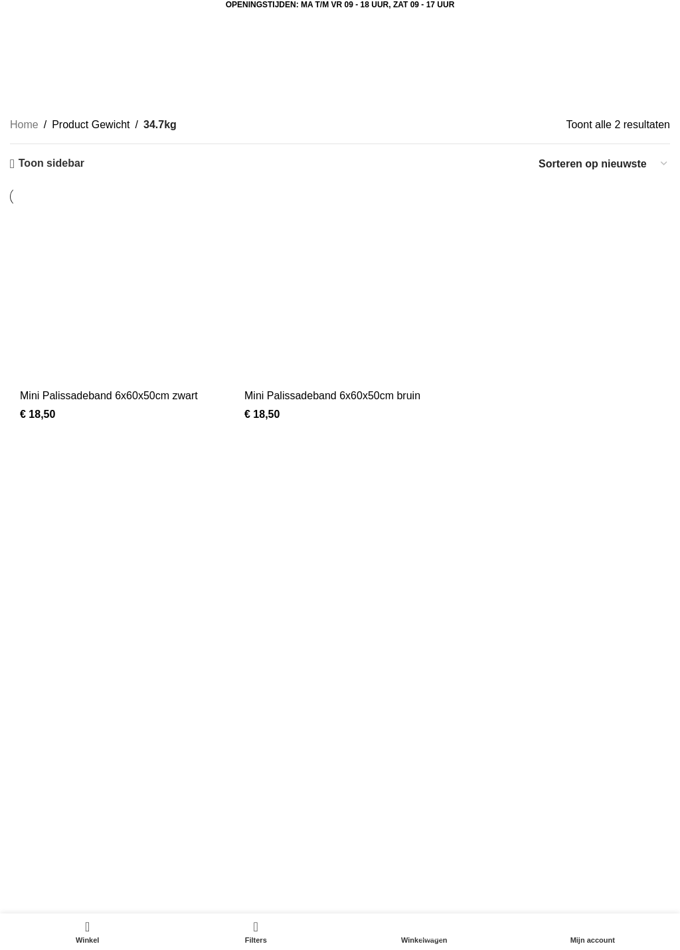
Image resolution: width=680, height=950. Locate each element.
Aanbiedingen (42, 731)
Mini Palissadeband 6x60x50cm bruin (332, 395)
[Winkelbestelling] (603, 163)
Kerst (22, 755)
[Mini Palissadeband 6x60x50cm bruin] (340, 300)
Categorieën (337, 88)
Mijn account (266, 780)
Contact (482, 780)
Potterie (28, 830)
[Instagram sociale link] (396, 599)
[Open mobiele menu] (39, 22)
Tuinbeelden (265, 731)
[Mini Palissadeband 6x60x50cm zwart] (115, 300)
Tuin (20, 805)
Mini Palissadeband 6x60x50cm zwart (109, 395)
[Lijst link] (170, 616)
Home (24, 124)
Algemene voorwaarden (520, 805)
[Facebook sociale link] (363, 599)
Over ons (485, 731)
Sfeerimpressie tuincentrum (301, 755)
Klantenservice (498, 755)
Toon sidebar (51, 163)
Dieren (25, 780)
